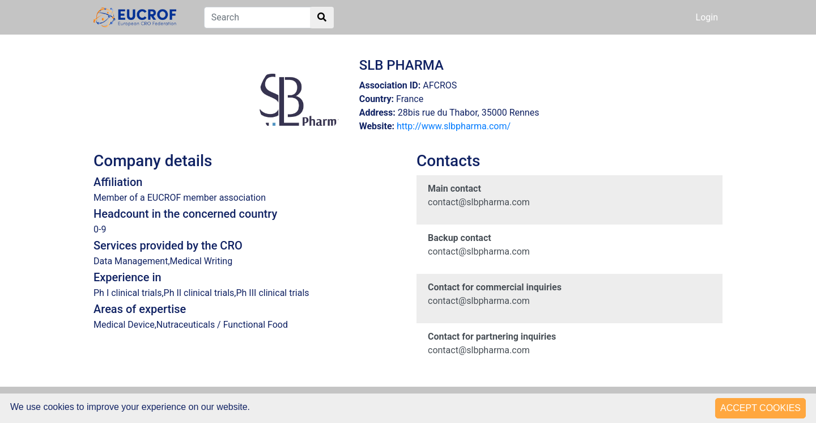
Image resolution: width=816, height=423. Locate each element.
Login (707, 17)
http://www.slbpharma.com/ (454, 126)
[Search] (269, 17)
